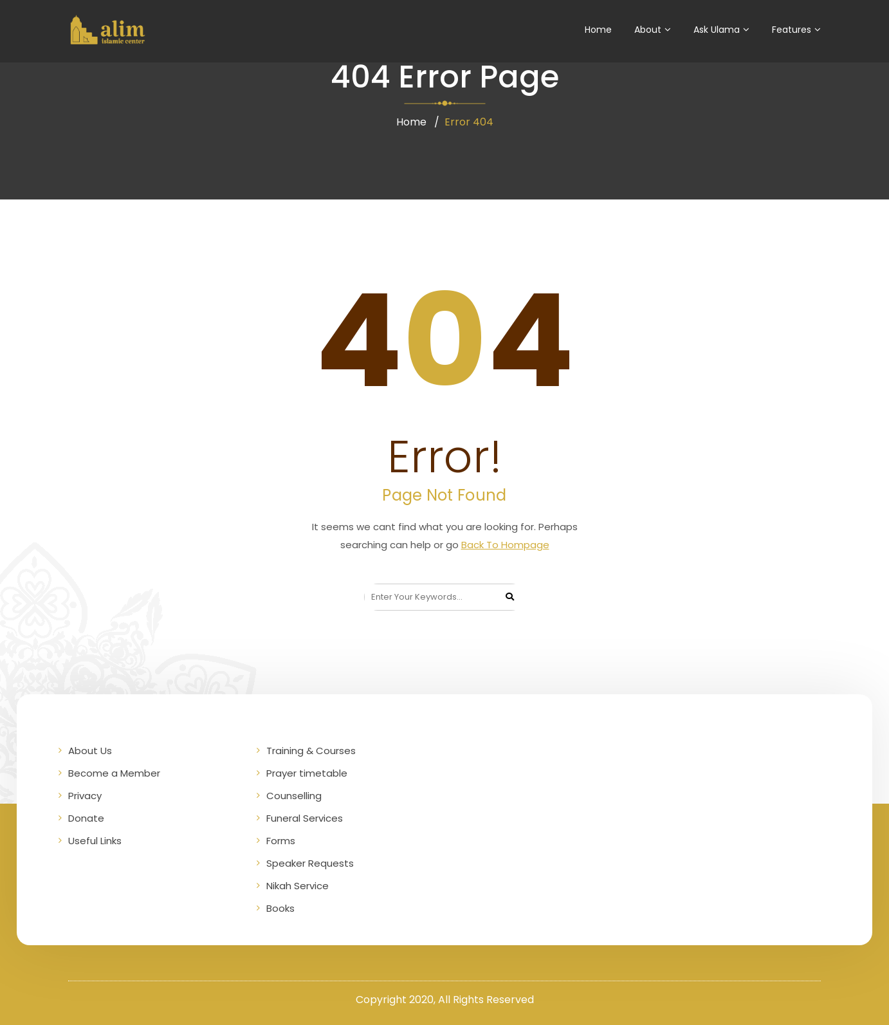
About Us (90, 750)
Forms (280, 840)
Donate (86, 818)
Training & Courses (311, 750)
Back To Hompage (505, 544)
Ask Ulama (716, 29)
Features (791, 29)
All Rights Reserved (486, 999)
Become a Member (114, 773)
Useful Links (95, 840)
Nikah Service (297, 885)
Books (280, 908)
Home (598, 29)
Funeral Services (304, 818)
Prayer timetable (306, 773)
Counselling (294, 795)
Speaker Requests (310, 863)
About (647, 29)
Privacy (85, 795)
